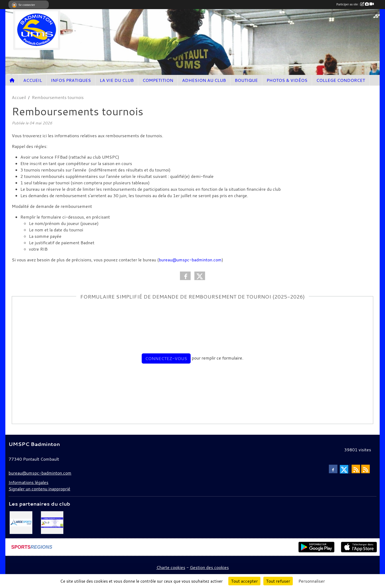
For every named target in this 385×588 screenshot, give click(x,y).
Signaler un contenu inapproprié (39, 489)
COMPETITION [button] (158, 80)
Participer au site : (355, 4)
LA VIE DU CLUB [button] (117, 80)
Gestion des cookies (209, 567)
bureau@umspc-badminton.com (190, 260)
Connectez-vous (166, 358)
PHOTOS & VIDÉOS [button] (287, 80)
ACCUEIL (32, 80)
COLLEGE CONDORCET (340, 80)
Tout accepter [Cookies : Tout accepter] (244, 581)
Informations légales (28, 482)
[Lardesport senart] (21, 522)
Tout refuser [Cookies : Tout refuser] (278, 581)
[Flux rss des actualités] (356, 469)
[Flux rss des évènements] (365, 469)
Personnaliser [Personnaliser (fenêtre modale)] (311, 581)
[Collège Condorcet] (52, 522)
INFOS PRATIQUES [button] (71, 80)
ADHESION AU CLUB (204, 80)
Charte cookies (170, 567)
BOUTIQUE (246, 80)
